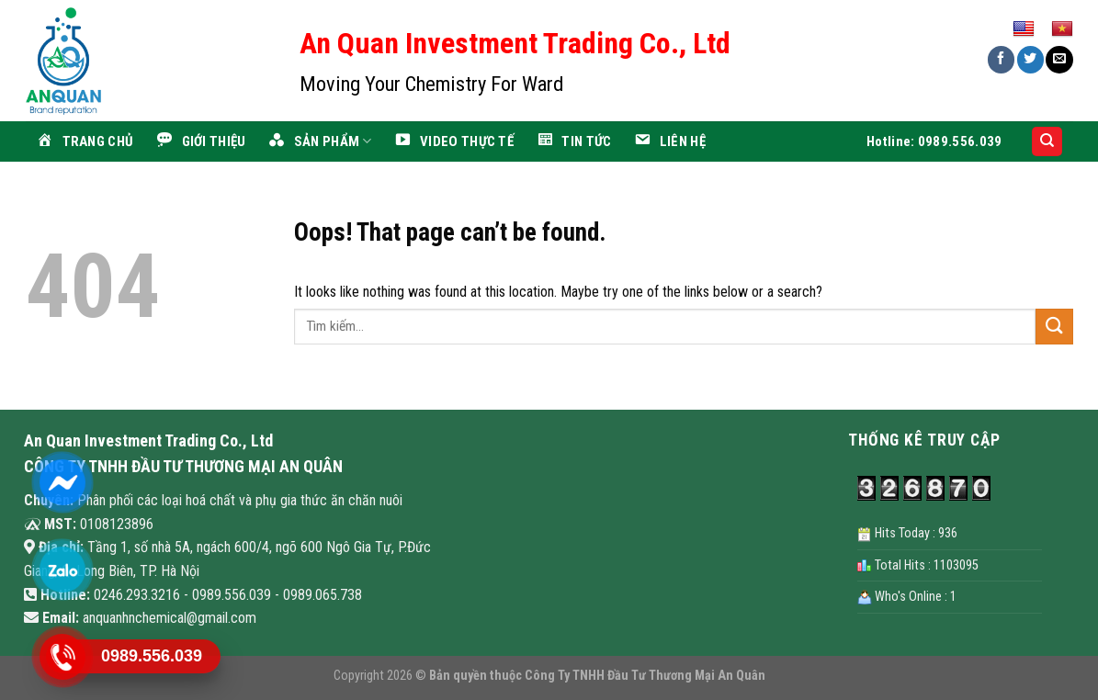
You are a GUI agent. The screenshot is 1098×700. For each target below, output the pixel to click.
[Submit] (1054, 326)
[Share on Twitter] (1030, 59)
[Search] (1047, 142)
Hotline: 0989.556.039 (934, 141)
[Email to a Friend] (1059, 59)
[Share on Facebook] (1001, 59)
